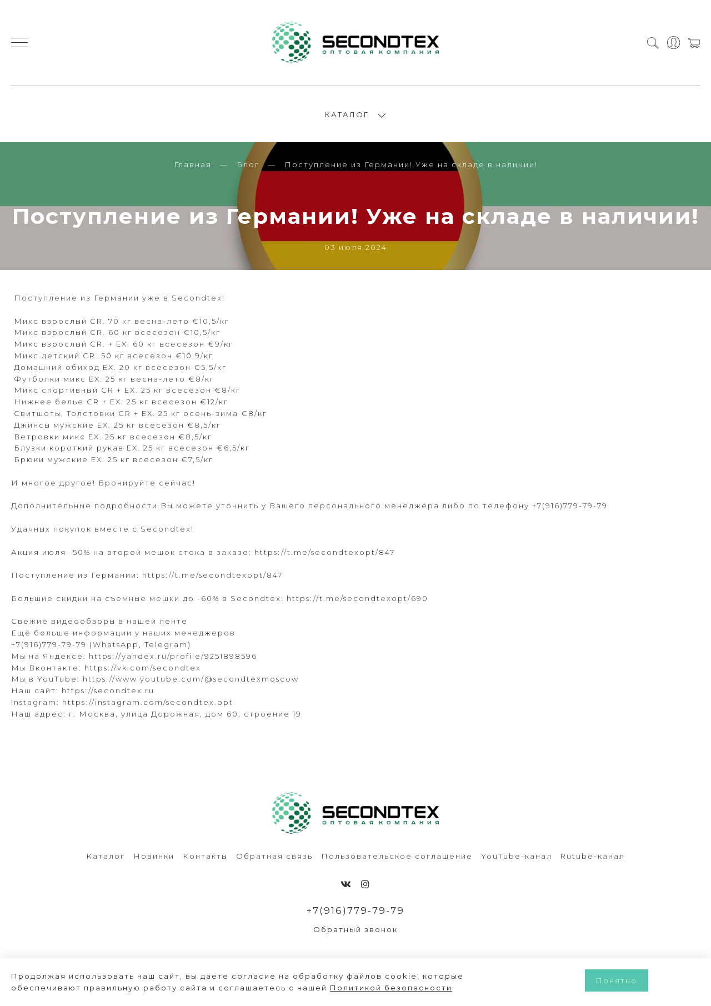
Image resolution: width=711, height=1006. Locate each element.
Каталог (105, 857)
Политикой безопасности (391, 987)
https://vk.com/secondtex (142, 668)
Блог (248, 165)
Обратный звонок (355, 930)
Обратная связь (274, 857)
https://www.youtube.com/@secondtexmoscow (191, 679)
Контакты (205, 857)
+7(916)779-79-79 (356, 911)
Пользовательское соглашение (397, 857)
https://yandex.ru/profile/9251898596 (173, 657)
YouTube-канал (516, 857)
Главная (193, 165)
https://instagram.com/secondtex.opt (147, 703)
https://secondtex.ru (108, 691)
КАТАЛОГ (347, 115)
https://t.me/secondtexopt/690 (357, 599)
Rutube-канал (592, 857)
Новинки (153, 857)
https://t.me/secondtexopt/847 (324, 553)
